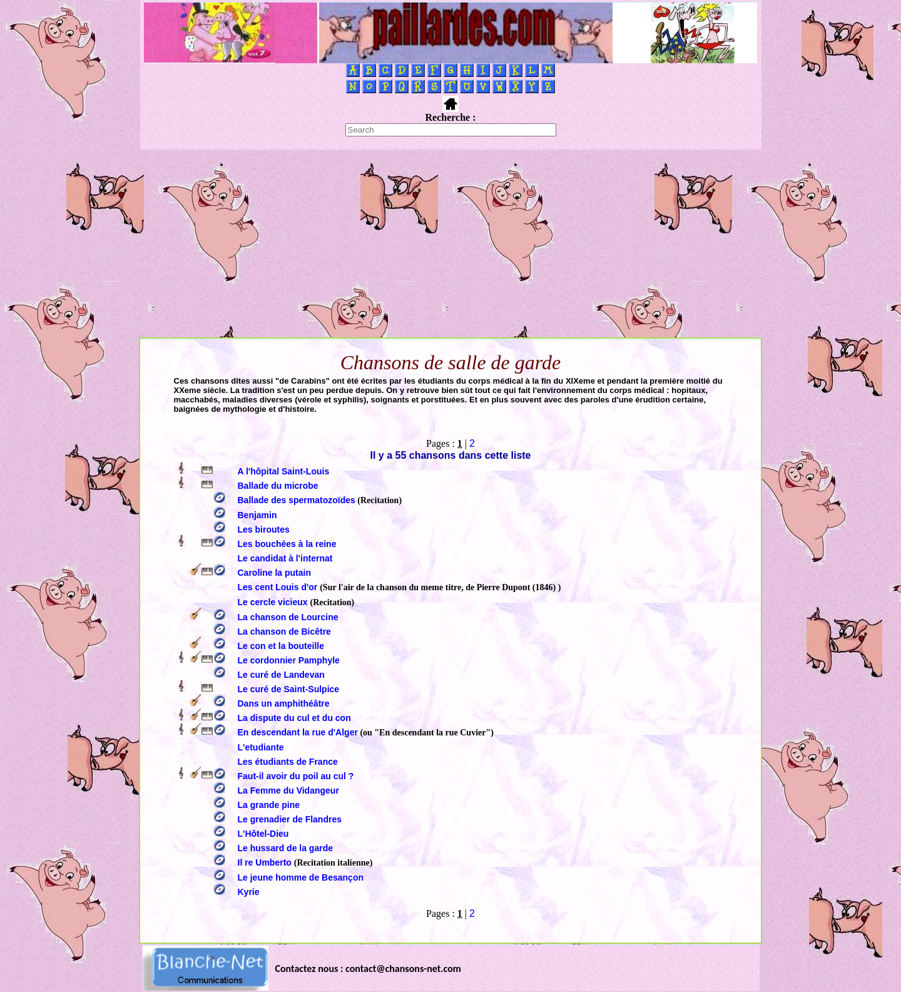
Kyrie (249, 892)
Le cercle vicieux (274, 602)
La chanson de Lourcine (288, 617)
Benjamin (257, 515)
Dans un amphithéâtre (284, 703)
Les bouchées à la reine (287, 544)
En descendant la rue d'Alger (298, 732)
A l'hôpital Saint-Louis (284, 471)
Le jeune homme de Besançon (301, 877)
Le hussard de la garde (285, 848)
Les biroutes (264, 529)
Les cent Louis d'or (279, 587)
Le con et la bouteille (281, 646)
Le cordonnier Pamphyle (289, 660)
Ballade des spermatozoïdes (296, 500)
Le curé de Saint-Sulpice (289, 689)
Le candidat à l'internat (285, 558)
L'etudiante (261, 747)
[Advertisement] (450, 243)
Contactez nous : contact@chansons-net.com (368, 968)
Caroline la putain (274, 573)
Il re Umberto (266, 862)
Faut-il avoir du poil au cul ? (296, 776)
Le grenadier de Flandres (290, 819)
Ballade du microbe (278, 486)
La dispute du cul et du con (294, 718)
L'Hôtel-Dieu (263, 834)
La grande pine (269, 805)
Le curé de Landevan (281, 675)
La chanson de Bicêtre (284, 631)
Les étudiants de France (288, 762)
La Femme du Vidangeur (288, 790)
